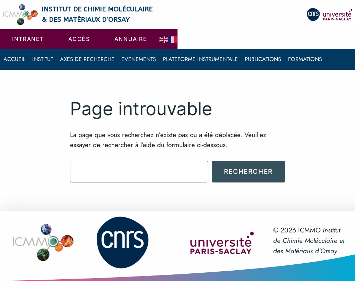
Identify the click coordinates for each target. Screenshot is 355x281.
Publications (263, 59)
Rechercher (248, 171)
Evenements (138, 59)
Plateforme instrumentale (200, 59)
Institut (42, 59)
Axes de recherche (87, 59)
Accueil (14, 59)
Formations (305, 59)
